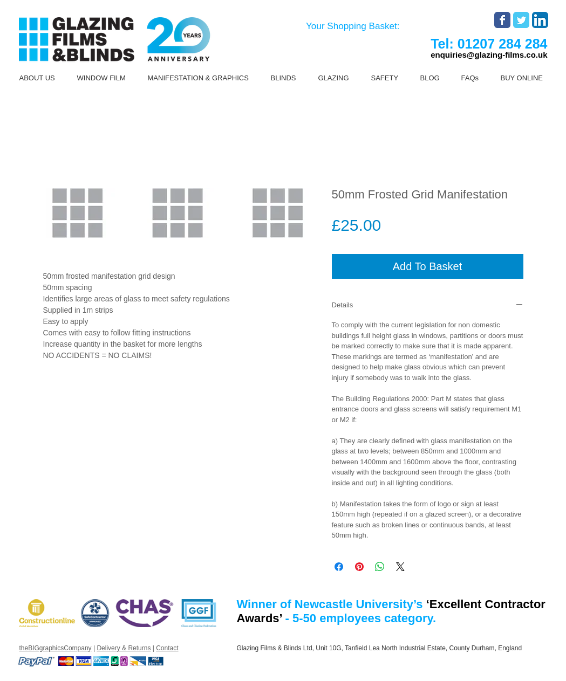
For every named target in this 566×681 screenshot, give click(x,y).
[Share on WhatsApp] (379, 566)
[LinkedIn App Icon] (540, 20)
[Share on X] (400, 566)
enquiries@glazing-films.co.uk (489, 54)
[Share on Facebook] (338, 566)
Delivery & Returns (124, 648)
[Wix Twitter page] (521, 20)
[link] (360, 25)
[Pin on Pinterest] (359, 566)
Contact (167, 648)
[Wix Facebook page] (502, 20)
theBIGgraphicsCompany (55, 648)
